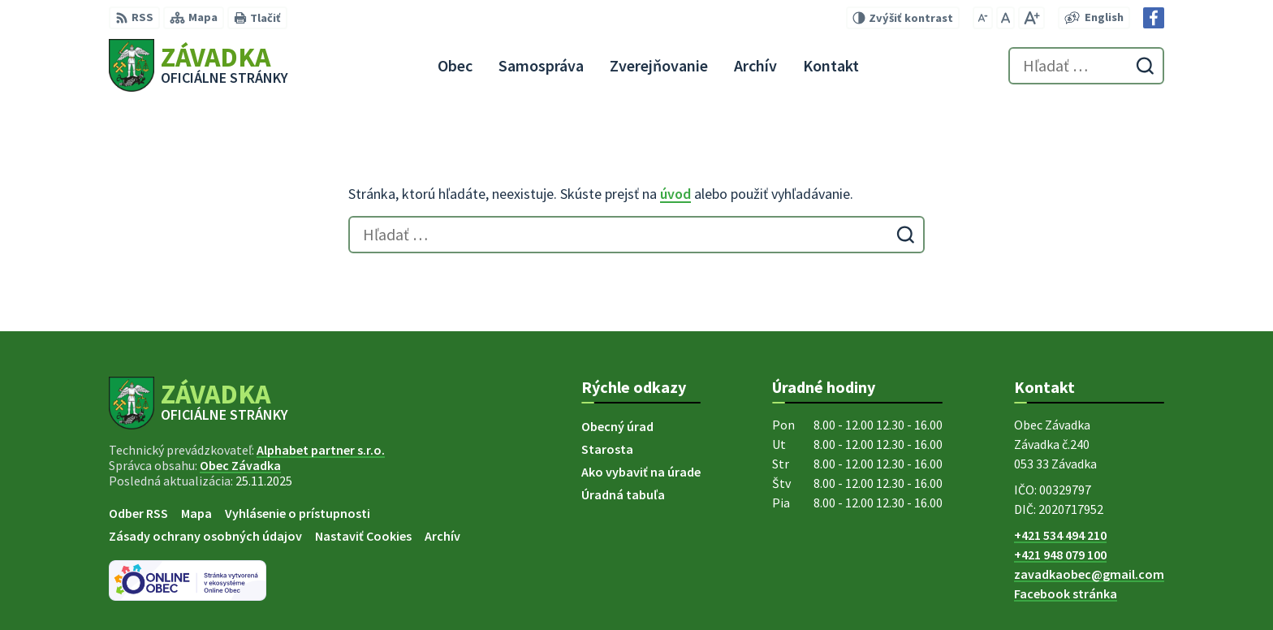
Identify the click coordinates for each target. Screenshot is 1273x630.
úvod (675, 193)
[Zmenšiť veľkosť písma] (983, 17)
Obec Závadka (240, 465)
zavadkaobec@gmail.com (1089, 574)
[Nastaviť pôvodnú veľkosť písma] (1005, 17)
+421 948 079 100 (1060, 554)
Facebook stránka (1065, 593)
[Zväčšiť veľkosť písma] (1031, 17)
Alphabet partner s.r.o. (321, 450)
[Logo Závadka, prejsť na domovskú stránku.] (198, 65)
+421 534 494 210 (1060, 535)
